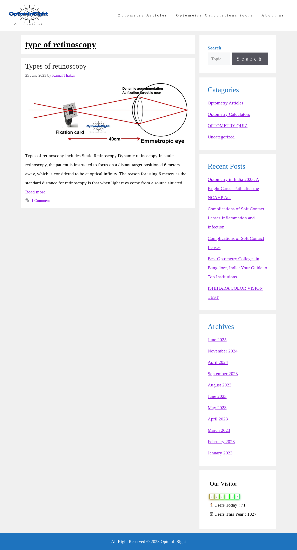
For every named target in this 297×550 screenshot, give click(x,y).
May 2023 (217, 407)
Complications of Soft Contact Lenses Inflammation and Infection (236, 217)
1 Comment (40, 200)
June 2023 (217, 396)
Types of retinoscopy (56, 66)
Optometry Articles (143, 15)
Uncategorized (221, 136)
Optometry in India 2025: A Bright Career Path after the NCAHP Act (233, 188)
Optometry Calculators (229, 114)
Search (250, 59)
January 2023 (220, 452)
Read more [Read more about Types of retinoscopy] (35, 191)
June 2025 (217, 339)
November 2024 (223, 350)
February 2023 (221, 441)
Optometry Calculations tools (214, 15)
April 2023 (218, 418)
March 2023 (219, 430)
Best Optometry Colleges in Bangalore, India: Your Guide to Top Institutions (237, 267)
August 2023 (219, 384)
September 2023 (223, 373)
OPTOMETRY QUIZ (228, 125)
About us (273, 15)
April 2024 (218, 362)
